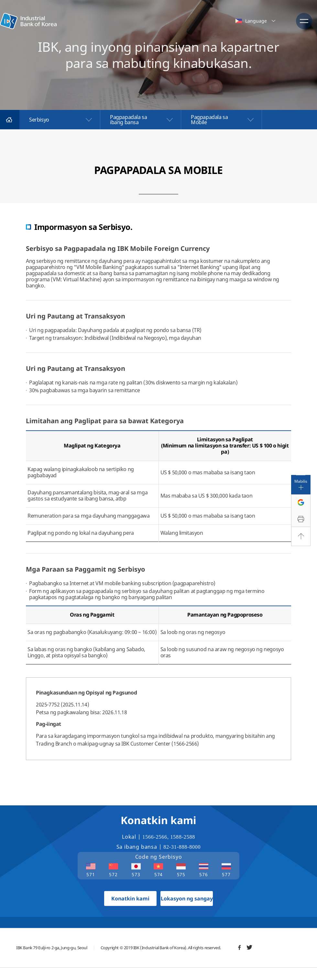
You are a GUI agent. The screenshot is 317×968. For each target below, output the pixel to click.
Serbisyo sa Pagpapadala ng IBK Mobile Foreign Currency (118, 248)
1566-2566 (154, 837)
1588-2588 (182, 837)
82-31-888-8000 (182, 847)
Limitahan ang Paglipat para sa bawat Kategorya (105, 420)
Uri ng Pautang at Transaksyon (75, 316)
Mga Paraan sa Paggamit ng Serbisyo (85, 569)
